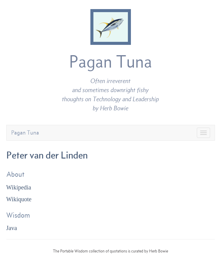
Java (11, 228)
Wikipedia (18, 187)
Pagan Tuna (110, 61)
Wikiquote (19, 199)
